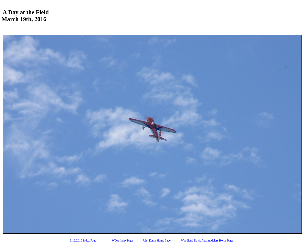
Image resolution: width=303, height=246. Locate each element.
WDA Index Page (122, 240)
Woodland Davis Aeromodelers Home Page (207, 240)
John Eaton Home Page (157, 240)
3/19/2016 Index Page (83, 240)
